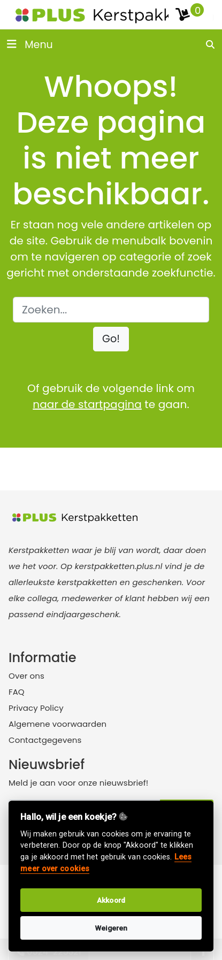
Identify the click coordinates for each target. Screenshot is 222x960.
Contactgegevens (45, 740)
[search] (211, 44)
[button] (111, 339)
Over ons (26, 675)
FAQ (17, 691)
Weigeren (111, 928)
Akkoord (111, 900)
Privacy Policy (36, 707)
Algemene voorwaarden (57, 723)
